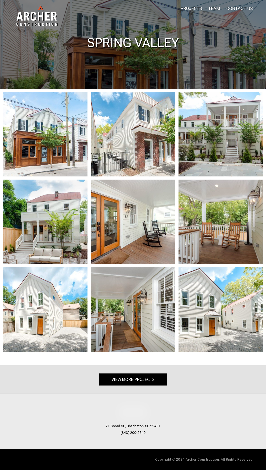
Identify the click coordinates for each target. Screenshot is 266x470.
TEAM (214, 8)
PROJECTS (191, 8)
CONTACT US (239, 8)
